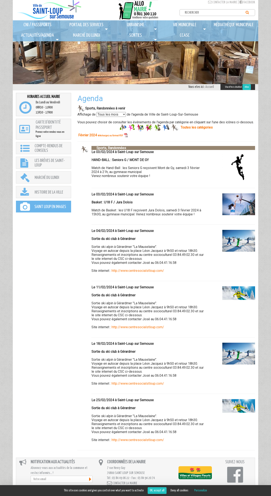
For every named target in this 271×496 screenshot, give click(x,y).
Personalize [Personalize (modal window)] (200, 490)
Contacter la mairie (222, 2)
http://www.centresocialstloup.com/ (138, 271)
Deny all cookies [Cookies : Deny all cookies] (179, 490)
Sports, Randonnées (108, 148)
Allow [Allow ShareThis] (247, 87)
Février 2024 (103, 135)
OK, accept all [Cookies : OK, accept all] (157, 490)
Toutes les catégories (197, 127)
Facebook (247, 2)
